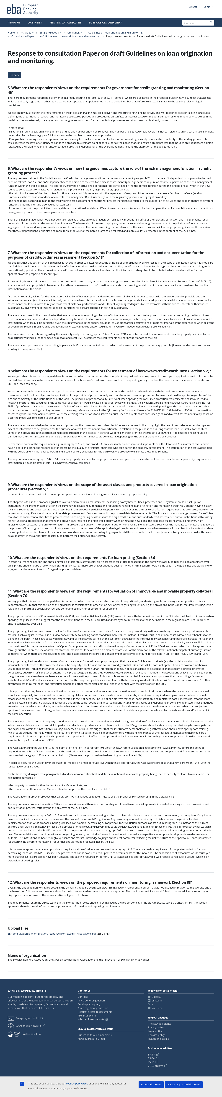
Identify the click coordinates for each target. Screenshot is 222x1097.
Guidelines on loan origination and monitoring (115, 32)
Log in (207, 6)
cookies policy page (77, 1083)
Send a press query (89, 1004)
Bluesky (156, 996)
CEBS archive (155, 1066)
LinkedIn (157, 1000)
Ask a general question (91, 1000)
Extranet (192, 6)
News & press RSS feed (91, 1038)
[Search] (211, 23)
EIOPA (151, 1054)
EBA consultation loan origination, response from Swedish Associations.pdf (52, 933)
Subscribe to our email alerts (95, 1035)
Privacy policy (156, 1027)
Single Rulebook (49, 32)
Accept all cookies (151, 1084)
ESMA (151, 1058)
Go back (14, 75)
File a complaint (87, 1015)
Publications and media (105, 22)
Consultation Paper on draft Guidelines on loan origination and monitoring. (55, 36)
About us (14, 22)
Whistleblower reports (91, 1019)
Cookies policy (156, 1035)
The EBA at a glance (159, 1023)
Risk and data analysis (65, 22)
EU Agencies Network (24, 1025)
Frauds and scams (158, 1038)
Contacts (83, 996)
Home (11, 32)
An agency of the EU (23, 1018)
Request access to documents (95, 1012)
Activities (35, 22)
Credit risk (73, 32)
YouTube (157, 1008)
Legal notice (155, 1031)
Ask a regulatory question (93, 1008)
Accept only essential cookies (183, 1084)
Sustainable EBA (24, 1034)
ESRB (151, 1062)
